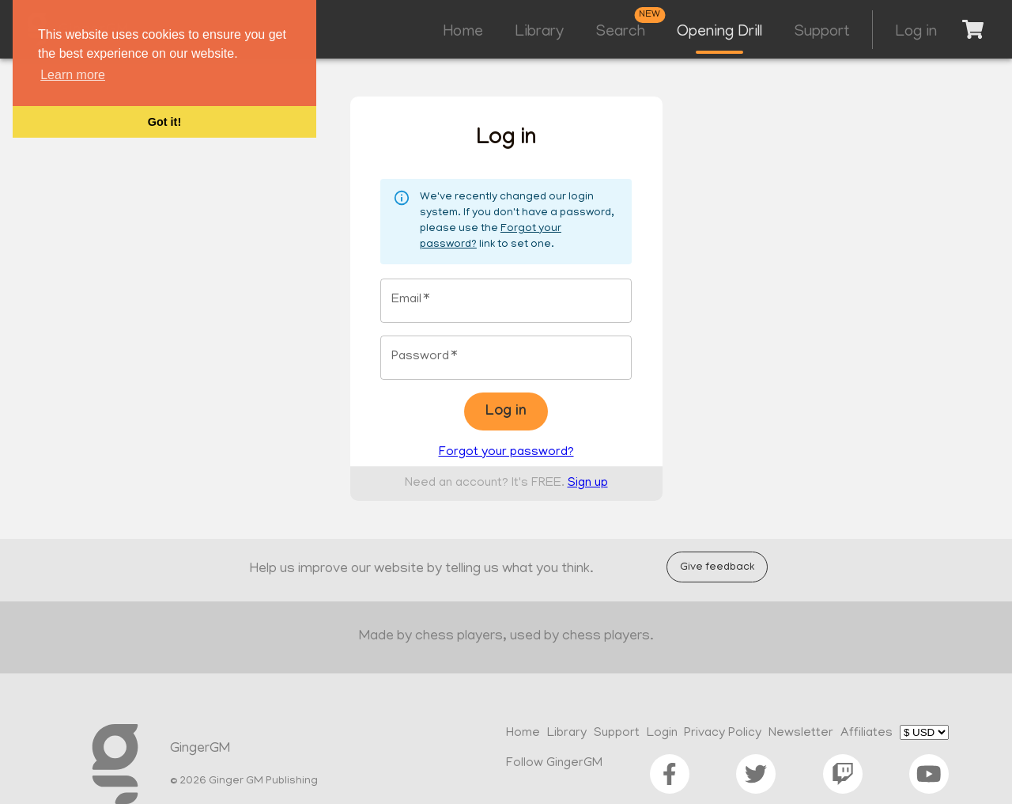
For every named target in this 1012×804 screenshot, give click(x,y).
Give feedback (717, 567)
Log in (916, 32)
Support (822, 32)
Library (539, 32)
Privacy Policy (722, 733)
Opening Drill (719, 32)
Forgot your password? (506, 453)
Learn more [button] (72, 75)
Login (662, 733)
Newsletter (800, 733)
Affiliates (866, 733)
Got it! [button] (164, 122)
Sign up (588, 483)
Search (620, 32)
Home (463, 32)
